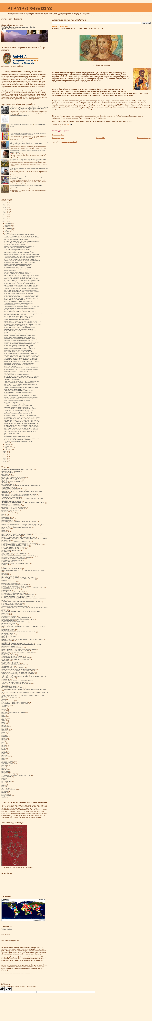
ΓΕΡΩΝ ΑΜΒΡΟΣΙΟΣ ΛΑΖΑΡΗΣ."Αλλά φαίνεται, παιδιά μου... (20, 283)
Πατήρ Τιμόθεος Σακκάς (8, 635)
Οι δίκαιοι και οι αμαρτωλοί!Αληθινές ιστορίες (14, 606)
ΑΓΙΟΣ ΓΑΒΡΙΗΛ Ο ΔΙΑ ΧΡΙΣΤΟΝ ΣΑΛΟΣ (13, 477)
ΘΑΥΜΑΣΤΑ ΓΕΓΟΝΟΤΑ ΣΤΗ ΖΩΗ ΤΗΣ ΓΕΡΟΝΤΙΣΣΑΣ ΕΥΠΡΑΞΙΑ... (22, 254)
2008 (5, 461)
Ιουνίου (7, 233)
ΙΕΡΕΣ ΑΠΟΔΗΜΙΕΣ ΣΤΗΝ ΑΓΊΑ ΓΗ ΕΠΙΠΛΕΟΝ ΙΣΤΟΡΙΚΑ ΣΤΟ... (21, 360)
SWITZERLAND (6, 781)
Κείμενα (3, 573)
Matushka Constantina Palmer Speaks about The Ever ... (19, 246)
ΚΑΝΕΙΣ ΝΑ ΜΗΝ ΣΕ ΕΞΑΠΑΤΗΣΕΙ (11, 569)
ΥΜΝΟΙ (3, 699)
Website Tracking (6, 929)
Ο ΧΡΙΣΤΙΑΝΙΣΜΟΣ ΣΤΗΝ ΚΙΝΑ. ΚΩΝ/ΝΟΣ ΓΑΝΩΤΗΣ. (18, 392)
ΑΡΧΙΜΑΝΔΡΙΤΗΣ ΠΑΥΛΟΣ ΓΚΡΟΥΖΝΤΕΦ (13, 507)
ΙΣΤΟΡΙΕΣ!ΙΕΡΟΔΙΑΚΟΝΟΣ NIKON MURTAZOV (15, 563)
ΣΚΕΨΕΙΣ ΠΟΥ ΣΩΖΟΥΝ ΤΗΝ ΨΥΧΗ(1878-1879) (15, 657)
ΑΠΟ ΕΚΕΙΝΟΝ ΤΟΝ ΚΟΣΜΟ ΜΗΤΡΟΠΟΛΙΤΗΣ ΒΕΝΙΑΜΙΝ (18, 494)
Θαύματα (4, 551)
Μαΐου (7, 443)
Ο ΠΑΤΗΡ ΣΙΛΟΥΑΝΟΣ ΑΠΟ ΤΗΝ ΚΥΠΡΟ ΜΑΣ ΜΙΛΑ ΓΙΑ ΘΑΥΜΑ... (21, 241)
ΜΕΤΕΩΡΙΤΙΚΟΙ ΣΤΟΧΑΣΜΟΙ (9, 589)
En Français (4, 729)
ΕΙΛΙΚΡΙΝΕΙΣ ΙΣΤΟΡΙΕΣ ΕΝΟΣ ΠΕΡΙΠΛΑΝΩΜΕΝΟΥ (16, 527)
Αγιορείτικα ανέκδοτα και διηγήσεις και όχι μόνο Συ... (17, 319)
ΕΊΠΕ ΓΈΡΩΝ (5, 528)
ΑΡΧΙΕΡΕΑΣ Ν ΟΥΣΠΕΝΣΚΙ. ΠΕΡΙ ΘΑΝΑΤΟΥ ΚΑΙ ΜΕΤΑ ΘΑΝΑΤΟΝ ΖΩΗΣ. (23, 503)
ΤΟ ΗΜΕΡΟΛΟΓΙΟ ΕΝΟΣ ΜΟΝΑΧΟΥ (12, 688)
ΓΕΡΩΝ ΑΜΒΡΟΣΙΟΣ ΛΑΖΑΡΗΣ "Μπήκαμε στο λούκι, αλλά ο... (20, 290)
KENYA (3, 749)
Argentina (4, 708)
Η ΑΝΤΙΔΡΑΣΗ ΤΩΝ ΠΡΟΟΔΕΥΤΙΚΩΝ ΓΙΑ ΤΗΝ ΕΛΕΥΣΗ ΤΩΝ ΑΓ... (21, 378)
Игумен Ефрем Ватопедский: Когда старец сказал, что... (19, 337)
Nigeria (3, 758)
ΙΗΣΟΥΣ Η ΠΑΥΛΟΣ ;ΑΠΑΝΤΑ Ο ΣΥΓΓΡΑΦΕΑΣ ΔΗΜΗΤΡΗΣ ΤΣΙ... (21, 423)
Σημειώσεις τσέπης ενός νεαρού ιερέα (12, 656)
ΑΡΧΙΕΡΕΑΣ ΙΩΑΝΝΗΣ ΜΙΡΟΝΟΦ (11, 501)
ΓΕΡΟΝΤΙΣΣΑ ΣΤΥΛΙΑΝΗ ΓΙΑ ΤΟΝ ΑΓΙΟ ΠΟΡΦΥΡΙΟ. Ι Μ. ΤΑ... (20, 259)
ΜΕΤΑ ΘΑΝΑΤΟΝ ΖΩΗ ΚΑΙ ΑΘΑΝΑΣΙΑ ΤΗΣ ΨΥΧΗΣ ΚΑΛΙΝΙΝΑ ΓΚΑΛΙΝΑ (22, 587)
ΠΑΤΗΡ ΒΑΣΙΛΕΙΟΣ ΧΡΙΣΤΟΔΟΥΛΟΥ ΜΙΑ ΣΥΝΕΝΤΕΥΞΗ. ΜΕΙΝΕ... (22, 275)
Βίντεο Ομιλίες (5, 517)
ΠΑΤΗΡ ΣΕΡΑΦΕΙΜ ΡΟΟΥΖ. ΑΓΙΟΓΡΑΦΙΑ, (15, 300)
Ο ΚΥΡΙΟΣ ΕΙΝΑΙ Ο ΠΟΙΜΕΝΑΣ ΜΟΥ (12, 603)
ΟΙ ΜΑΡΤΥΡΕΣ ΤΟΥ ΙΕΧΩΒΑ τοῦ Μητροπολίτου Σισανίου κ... (20, 399)
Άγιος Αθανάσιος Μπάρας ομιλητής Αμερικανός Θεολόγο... (19, 363)
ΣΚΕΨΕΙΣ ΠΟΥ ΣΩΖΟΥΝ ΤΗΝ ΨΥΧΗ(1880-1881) (15, 659)
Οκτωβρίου (8, 226)
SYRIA (3, 782)
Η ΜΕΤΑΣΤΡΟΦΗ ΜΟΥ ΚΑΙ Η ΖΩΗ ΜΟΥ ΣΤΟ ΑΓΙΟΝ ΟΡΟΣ (18, 543)
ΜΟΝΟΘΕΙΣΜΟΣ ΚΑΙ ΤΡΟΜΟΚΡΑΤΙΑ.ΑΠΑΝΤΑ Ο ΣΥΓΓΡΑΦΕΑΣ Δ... (22, 417)
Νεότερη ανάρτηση (58, 138)
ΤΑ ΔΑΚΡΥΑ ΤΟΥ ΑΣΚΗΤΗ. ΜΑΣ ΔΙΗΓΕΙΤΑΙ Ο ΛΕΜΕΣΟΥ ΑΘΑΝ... (21, 358)
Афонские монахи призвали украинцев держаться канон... (20, 257)
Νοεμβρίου (8, 225)
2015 (5, 221)
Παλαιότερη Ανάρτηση (144, 138)
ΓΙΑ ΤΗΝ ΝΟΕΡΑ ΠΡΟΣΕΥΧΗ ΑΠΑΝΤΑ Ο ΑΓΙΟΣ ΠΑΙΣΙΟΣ (19, 234)
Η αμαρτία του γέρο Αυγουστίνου (12, 434)
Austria (3, 711)
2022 (5, 209)
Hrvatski (3, 738)
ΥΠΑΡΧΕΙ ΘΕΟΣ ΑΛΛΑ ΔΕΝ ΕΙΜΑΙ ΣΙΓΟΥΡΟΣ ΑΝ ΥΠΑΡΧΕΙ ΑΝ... (21, 430)
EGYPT (3, 728)
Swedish (3, 779)
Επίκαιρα (4, 531)
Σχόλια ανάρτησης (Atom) (69, 142)
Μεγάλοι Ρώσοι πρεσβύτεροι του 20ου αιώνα (14, 584)
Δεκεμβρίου (8, 223)
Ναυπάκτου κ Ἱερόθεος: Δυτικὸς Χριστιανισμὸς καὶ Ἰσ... (18, 413)
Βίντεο (3, 515)
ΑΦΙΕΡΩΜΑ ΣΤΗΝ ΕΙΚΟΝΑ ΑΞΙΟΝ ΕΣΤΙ (14, 389)
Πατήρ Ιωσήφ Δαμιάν (7, 630)
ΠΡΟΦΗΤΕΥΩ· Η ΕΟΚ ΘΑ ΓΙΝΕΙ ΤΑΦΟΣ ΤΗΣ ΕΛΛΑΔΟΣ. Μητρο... (21, 338)
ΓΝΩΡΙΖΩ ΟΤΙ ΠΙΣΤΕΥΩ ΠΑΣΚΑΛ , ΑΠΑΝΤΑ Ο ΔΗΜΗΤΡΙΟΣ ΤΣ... (21, 418)
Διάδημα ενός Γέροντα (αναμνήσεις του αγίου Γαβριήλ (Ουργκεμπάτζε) (21, 524)
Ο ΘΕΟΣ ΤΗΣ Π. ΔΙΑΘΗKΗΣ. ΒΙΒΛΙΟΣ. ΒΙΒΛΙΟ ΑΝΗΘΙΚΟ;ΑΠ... (20, 415)
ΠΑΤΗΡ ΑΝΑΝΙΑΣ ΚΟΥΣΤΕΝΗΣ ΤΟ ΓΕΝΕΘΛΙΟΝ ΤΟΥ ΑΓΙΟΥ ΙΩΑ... (21, 285)
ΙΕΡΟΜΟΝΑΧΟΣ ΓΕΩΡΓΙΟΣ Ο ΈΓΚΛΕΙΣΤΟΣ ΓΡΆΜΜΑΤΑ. (18, 556)
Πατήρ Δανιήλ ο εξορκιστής (9, 624)
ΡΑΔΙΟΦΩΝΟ (5, 653)
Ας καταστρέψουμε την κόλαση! (10, 510)
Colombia (4, 722)
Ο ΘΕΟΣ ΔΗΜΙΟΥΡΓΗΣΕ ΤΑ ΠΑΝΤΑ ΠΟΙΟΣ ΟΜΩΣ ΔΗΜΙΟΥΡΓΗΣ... (22, 426)
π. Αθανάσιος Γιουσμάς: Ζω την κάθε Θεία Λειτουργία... (18, 251)
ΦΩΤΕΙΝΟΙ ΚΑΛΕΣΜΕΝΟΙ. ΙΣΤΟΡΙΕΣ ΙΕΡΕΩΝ (14, 703)
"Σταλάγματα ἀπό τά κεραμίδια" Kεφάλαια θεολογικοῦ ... (18, 303)
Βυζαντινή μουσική (6, 518)
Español (3, 732)
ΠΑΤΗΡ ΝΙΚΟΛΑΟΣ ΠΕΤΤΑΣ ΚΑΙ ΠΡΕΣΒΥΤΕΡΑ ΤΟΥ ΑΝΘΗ (18, 632)
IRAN (3, 742)
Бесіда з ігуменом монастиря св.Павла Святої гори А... (19, 345)
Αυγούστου (8, 230)
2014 (5, 451)
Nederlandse (5, 755)
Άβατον (6, 332)
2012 (5, 454)
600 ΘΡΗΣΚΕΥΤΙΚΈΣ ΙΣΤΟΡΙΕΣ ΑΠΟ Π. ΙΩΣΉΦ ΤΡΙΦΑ (17, 470)
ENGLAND (4, 731)
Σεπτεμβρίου (8, 228)
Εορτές (3, 530)
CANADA (4, 718)
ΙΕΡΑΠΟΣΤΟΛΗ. (6, 554)
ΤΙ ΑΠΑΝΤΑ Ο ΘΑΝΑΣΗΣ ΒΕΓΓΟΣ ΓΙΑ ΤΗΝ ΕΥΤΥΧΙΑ (18, 405)
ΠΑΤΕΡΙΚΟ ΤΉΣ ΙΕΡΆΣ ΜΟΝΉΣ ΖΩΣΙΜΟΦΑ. (14, 622)
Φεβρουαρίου (8, 447)
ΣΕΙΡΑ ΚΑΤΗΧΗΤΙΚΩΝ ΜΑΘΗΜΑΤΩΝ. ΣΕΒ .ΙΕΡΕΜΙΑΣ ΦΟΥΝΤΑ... (21, 387)
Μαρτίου (7, 446)
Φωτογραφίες (5, 705)
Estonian (3, 733)
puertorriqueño (5, 771)
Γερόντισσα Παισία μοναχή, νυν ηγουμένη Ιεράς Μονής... (19, 301)
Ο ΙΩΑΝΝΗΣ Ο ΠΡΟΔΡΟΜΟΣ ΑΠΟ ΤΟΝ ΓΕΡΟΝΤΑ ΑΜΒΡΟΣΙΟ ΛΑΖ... (22, 324)
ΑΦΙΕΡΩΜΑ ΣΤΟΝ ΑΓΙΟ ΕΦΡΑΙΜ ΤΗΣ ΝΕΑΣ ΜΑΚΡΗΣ (18, 390)
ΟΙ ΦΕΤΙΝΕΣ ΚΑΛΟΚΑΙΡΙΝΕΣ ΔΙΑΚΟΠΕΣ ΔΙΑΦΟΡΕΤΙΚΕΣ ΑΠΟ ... (21, 287)
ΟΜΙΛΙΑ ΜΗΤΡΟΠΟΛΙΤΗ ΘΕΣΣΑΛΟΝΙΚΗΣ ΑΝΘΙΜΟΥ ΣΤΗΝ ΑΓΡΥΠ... (22, 361)
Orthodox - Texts (6, 762)
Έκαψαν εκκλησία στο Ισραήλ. (12, 379)
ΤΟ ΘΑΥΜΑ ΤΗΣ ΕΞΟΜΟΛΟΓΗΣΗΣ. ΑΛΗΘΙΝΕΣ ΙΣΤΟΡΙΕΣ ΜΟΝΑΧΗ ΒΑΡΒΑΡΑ (24, 692)
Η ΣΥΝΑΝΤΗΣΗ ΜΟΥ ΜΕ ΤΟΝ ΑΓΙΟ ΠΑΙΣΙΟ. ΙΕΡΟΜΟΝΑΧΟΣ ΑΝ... (22, 280)
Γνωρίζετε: (4, 523)
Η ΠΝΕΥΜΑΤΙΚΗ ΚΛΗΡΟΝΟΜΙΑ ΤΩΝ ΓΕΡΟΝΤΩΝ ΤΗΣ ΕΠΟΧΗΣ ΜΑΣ (21, 544)
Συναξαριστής (5, 679)
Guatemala (4, 736)
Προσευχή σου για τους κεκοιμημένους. (12, 647)
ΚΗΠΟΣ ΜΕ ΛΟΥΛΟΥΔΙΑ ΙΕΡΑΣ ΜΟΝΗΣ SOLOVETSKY (17, 577)
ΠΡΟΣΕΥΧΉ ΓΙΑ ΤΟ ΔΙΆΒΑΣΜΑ (19, 116)
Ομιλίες (3, 610)
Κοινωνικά (4, 580)
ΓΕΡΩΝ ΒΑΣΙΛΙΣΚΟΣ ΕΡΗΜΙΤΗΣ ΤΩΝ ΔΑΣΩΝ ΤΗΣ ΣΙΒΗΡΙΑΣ (19, 521)
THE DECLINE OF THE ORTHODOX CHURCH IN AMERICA (20, 408)
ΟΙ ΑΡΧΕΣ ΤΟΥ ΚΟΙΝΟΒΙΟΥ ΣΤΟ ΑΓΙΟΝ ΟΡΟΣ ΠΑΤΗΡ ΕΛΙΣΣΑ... (21, 278)
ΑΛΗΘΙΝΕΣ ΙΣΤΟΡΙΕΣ (7, 484)
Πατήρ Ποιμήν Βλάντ (7, 633)
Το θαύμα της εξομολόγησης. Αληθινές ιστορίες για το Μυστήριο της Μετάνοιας (23, 689)
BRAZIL (3, 716)
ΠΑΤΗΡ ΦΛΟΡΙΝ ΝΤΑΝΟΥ (9, 636)
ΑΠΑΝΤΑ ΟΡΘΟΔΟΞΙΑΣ (30, 8)
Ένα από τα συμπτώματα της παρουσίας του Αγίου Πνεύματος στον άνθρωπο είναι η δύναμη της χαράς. (28, 134)
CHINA (3, 721)
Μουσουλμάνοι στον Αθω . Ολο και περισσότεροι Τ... (17, 334)
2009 (5, 460)
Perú (2, 766)
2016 (5, 220)
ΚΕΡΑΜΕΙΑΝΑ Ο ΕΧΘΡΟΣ (9, 576)
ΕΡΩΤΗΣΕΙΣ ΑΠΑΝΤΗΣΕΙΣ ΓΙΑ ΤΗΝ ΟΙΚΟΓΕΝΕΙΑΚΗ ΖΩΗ (18, 537)
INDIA (3, 741)
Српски (3, 792)
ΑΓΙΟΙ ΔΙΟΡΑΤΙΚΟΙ (6, 475)
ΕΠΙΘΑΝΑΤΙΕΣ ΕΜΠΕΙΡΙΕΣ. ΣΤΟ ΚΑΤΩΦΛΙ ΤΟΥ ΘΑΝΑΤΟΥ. (20, 262)
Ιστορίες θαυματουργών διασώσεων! (11, 560)
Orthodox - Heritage (7, 761)
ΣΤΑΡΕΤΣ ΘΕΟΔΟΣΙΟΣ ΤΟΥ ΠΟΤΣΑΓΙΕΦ (13, 665)
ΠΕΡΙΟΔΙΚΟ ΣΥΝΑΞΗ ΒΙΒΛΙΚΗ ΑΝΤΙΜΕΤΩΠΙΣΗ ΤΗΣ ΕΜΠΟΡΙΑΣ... (22, 355)
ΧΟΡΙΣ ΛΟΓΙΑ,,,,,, (9, 394)
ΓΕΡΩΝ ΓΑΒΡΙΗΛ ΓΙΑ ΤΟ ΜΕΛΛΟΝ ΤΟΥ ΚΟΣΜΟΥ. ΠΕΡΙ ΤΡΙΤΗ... (21, 298)
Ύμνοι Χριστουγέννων (7, 700)
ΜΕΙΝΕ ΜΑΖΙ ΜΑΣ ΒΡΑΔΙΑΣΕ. (12, 386)
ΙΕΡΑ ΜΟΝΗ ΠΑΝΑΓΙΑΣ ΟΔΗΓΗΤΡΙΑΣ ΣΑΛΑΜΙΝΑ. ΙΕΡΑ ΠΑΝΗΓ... (21, 368)
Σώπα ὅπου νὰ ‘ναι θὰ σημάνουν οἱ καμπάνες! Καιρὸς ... (19, 282)
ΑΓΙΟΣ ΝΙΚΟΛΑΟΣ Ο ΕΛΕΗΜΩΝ (10, 481)
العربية (3, 797)
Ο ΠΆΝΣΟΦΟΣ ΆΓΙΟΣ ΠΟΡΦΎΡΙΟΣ (11, 604)
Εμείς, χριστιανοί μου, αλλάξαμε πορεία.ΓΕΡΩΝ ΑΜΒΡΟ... (19, 293)
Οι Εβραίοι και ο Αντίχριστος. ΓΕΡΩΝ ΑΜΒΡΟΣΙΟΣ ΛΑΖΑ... (19, 314)
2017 (5, 218)
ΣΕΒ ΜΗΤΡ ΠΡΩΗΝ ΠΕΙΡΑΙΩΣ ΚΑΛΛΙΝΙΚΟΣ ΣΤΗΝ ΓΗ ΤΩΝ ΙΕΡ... (21, 288)
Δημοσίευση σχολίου (58, 134)
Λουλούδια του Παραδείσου (9, 583)
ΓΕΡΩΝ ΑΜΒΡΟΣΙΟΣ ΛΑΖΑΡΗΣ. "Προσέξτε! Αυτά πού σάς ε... (20, 311)
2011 (5, 456)
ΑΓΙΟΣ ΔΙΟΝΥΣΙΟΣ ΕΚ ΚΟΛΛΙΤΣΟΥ (11, 478)
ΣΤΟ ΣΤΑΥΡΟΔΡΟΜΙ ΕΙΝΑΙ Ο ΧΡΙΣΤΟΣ (12, 667)
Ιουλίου (7, 231)
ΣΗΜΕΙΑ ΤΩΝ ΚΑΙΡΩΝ (7, 655)
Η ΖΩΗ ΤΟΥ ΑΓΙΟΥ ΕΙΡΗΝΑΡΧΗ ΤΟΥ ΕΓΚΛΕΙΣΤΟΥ (16, 541)
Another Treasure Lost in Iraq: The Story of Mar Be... (17, 318)
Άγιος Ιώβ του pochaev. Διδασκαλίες (11, 480)
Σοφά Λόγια (4, 660)
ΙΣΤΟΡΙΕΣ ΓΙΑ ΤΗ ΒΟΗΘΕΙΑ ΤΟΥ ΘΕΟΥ (13, 558)
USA (2, 787)
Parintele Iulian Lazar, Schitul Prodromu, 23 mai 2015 (18, 267)
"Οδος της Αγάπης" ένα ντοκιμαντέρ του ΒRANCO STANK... (19, 308)
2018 (5, 216)
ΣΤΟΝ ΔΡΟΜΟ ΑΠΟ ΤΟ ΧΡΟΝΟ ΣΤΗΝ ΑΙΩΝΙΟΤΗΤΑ (16, 670)
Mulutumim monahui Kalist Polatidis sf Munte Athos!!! (18, 264)
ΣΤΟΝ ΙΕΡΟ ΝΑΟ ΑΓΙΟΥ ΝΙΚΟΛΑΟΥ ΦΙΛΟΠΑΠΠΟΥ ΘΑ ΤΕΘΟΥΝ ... (22, 306)
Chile (2, 719)
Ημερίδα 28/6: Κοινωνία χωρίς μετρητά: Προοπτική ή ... (18, 407)
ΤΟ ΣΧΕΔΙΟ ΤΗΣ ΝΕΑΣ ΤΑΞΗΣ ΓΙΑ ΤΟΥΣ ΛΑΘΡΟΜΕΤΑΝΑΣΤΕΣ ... (21, 381)
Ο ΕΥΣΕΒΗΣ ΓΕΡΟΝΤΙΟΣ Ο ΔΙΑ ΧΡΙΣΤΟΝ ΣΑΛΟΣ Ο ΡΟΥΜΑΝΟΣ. (20, 602)
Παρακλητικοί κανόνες (7, 620)
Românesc (4, 772)
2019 (5, 214)
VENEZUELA (5, 788)
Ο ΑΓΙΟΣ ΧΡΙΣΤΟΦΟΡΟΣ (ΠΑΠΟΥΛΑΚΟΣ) (13, 597)
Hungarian (4, 739)
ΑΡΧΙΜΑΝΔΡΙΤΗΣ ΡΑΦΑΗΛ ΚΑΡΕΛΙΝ (12, 508)
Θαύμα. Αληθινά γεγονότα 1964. (10, 550)
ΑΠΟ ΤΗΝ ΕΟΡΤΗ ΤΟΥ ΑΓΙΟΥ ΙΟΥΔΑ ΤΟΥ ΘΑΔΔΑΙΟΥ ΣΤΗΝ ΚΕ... (21, 376)
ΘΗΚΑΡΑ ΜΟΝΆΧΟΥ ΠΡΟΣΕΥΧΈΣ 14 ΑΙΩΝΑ (14, 553)
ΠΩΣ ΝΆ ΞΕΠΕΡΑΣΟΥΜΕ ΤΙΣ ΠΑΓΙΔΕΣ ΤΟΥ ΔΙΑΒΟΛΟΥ (17, 652)
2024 (5, 206)
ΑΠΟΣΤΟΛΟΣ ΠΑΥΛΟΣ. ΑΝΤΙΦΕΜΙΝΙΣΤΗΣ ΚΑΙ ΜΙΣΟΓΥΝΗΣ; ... (21, 425)
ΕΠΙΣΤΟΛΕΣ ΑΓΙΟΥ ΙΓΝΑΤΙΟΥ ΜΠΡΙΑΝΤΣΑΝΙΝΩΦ (16, 534)
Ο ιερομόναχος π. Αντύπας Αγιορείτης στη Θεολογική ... (18, 412)
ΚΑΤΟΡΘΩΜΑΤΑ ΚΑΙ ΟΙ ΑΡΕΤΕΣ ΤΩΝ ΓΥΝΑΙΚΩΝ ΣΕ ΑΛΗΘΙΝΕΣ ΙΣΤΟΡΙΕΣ (23, 570)
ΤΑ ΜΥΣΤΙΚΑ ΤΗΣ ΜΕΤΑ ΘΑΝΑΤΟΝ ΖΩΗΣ (13, 682)
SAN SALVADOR (6, 777)
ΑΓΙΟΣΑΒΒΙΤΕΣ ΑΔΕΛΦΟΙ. (11, 402)
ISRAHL (3, 745)
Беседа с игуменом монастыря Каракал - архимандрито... (19, 335)
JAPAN (3, 748)
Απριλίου (7, 444)
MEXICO (3, 754)
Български (4, 791)
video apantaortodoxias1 (8, 789)
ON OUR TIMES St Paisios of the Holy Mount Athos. (17, 272)
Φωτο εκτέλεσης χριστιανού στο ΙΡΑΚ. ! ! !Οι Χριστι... (17, 400)
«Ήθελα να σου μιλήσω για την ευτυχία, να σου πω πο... (18, 404)
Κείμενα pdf (4, 574)
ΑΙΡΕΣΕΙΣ (4, 482)
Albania (3, 706)
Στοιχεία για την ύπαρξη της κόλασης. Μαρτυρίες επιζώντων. (18, 669)
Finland (3, 735)
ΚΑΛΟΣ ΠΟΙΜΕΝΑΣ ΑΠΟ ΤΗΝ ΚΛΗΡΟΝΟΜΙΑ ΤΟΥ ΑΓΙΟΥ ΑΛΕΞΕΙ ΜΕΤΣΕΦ (23, 566)
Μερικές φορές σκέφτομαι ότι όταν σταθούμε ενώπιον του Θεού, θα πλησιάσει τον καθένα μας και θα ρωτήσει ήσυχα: (28, 160)
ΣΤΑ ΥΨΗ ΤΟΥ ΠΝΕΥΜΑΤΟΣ (9, 662)
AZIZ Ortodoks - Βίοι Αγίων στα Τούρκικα (13, 712)
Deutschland (5, 726)
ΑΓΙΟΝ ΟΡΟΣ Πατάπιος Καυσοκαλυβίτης (14, 244)
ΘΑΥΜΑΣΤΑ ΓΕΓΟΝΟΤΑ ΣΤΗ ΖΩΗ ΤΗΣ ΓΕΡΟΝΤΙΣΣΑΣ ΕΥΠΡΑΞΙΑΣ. (22, 256)
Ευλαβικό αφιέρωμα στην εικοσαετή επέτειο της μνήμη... (18, 309)
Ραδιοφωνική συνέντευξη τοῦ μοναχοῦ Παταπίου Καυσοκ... (19, 252)
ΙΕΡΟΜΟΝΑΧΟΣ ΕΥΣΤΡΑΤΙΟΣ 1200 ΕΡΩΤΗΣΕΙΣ (15, 557)
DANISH (3, 725)
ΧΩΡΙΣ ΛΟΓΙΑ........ (9, 373)
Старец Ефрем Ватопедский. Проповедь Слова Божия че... (20, 348)
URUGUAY (4, 785)
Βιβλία (3, 514)
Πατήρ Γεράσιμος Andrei (8, 623)
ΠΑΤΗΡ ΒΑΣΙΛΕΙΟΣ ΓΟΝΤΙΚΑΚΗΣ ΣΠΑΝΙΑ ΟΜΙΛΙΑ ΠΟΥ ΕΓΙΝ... (21, 384)
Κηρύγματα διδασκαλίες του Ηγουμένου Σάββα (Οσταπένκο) (18, 579)
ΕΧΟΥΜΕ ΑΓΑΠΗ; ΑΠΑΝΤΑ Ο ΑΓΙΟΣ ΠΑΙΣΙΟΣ (16, 239)
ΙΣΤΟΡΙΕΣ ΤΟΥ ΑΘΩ (7, 561)
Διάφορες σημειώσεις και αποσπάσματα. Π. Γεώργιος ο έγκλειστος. (20, 525)
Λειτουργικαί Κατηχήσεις (8, 581)
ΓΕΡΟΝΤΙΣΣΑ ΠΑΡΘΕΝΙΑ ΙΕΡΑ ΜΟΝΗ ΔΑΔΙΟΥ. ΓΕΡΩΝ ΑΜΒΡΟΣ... (22, 291)
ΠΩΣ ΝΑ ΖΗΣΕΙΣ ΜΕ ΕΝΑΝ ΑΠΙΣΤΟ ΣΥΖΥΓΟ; (14, 650)
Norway (3, 759)
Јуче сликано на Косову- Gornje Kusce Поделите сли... (19, 269)
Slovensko (4, 778)
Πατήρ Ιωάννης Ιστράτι (7, 629)
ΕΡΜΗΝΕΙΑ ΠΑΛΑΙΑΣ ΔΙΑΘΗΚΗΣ (11, 536)
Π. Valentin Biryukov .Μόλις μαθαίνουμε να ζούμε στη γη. (17, 619)
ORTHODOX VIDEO (7, 764)
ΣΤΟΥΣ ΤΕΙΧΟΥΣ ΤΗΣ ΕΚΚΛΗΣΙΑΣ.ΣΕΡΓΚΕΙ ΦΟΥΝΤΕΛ (17, 672)
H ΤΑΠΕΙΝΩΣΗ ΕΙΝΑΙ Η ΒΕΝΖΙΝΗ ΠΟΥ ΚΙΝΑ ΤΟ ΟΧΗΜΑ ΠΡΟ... (21, 353)
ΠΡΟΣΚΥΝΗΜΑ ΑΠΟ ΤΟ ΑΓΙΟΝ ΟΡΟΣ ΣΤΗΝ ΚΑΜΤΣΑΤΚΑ (18, 649)
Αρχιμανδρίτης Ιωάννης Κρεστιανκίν (11, 505)
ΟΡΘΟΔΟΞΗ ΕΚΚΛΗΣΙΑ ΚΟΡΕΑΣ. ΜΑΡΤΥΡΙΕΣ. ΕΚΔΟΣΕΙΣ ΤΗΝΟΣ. (22, 260)
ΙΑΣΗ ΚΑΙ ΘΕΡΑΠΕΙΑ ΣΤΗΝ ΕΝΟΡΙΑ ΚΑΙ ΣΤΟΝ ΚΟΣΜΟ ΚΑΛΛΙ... (21, 397)
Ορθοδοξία (59, 126)
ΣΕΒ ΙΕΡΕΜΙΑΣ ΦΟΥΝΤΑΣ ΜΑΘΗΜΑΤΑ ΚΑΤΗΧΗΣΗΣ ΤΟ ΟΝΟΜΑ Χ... (22, 321)
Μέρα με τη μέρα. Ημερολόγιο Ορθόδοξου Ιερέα (15, 586)
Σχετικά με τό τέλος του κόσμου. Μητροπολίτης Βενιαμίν (17, 680)
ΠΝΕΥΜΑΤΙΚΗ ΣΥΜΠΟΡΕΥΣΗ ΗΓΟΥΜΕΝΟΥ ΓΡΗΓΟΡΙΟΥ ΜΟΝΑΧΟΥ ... (23, 313)
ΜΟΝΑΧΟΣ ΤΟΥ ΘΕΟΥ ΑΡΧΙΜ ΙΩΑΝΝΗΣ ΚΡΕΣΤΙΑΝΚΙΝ (17, 596)
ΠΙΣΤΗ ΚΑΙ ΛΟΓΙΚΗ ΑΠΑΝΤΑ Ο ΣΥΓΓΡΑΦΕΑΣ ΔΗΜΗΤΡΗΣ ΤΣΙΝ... (21, 428)
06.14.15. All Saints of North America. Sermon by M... (18, 439)
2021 (5, 211)
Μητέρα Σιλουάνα (6, 590)
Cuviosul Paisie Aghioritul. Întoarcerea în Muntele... (17, 436)
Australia (3, 709)
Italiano (3, 746)
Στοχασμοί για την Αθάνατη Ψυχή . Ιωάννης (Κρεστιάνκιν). (17, 673)
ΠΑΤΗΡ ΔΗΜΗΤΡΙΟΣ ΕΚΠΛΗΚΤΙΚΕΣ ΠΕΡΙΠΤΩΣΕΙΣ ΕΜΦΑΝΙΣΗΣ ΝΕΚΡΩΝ (23, 626)
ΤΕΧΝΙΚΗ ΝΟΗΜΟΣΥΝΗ (8, 686)
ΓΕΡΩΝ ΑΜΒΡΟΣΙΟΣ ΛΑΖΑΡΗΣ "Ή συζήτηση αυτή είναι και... (20, 326)
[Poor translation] (8, 989)
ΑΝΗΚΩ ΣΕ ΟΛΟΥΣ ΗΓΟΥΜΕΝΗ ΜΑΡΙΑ (13, 490)
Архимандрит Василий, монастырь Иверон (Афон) (18, 347)
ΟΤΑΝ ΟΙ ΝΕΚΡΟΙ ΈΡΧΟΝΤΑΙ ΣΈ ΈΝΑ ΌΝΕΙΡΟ (15, 617)
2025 (5, 204)
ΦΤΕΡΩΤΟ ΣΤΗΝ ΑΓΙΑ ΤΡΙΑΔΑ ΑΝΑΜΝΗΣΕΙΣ (14, 702)
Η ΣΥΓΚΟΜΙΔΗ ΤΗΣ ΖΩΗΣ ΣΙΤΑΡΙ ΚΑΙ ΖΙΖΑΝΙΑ (15, 546)
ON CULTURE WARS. (10, 270)
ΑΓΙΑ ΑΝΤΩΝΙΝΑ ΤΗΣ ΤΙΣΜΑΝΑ (10, 471)
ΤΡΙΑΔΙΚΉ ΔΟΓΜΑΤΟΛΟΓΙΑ (9, 698)
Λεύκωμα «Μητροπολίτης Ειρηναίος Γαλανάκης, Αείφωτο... (19, 382)
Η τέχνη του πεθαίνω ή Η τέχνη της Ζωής (13, 547)
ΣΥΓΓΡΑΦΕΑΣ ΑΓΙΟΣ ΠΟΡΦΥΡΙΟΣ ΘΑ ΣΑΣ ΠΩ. (16, 274)
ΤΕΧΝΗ (3, 685)
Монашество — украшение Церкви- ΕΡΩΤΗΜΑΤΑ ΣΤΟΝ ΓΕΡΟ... (21, 342)
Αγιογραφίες (4, 474)
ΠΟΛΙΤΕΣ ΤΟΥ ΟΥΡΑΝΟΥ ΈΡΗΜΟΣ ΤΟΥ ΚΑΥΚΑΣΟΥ (17, 643)
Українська (4, 794)
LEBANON (4, 752)
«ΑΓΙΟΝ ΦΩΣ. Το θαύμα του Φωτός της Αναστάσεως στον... (19, 277)
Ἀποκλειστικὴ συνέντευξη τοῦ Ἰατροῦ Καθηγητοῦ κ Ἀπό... (19, 371)
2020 (5, 213)
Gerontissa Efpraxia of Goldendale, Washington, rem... (18, 242)
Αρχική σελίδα (100, 138)
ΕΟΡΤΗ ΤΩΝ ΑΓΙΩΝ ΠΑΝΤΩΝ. (12, 433)
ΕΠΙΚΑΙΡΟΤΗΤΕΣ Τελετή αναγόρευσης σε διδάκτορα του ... (19, 305)
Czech (3, 723)
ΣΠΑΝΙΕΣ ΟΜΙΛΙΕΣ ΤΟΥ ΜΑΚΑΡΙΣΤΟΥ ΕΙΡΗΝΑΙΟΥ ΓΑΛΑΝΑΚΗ (21, 356)
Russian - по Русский (7, 774)
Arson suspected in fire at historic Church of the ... (17, 374)
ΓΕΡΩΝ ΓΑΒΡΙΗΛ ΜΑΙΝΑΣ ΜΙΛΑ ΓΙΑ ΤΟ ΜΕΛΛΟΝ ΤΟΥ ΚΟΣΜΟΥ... (21, 296)
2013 (5, 453)
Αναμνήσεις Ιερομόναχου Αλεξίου (10, 488)
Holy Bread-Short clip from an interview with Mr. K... (17, 247)
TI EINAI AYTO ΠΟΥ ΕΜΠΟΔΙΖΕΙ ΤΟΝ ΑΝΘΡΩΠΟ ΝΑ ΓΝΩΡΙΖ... (21, 236)
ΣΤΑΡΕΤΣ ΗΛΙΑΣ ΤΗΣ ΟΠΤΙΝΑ (10, 663)
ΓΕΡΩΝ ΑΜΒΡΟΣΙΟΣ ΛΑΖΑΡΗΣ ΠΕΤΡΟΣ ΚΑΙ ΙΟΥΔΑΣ (79, 28)
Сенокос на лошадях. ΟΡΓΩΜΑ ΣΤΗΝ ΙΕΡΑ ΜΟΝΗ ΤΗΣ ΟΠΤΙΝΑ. (21, 438)
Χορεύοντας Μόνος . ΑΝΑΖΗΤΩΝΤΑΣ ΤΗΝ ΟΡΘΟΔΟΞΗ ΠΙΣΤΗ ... (21, 322)
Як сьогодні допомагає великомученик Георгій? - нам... (19, 340)
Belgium (3, 713)
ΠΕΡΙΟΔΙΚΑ (4, 637)
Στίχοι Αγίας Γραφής (7, 666)
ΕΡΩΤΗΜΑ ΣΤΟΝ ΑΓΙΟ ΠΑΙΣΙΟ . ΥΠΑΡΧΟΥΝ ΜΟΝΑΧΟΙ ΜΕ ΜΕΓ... (21, 238)
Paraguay (4, 765)
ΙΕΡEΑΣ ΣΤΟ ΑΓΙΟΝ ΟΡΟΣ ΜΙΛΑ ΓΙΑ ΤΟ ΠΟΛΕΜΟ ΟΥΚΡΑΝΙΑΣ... (21, 295)
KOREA (3, 751)
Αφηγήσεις (4, 511)
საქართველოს (6, 795)
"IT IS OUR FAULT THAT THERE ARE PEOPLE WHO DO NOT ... (21, 431)
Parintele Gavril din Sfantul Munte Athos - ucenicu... (17, 265)
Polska (3, 768)
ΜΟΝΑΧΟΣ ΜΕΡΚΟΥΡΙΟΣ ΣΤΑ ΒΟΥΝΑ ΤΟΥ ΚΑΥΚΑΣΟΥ (17, 594)
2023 (5, 207)
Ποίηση (3, 642)
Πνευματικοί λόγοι (6, 640)
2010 (5, 458)
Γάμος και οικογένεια (7, 520)
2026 (5, 202)
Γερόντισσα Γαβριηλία (10, 366)
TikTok (3, 784)
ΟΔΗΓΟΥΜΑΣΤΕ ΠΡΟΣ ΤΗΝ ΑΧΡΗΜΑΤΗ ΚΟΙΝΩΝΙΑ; (18, 351)
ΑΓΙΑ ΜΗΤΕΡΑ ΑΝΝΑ (7, 472)
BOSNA (3, 715)
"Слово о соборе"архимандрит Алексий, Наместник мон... (20, 343)
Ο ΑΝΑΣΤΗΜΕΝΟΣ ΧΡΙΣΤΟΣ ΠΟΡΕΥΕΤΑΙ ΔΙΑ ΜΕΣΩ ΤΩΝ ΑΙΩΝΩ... (22, 369)
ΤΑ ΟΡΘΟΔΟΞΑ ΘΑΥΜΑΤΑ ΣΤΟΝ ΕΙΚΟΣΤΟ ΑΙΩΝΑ (16, 683)
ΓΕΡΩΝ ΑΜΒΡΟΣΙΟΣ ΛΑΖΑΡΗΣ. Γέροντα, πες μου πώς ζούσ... (20, 330)
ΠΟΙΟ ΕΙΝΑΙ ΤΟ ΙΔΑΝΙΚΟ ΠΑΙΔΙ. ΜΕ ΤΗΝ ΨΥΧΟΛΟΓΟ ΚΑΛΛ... (20, 395)
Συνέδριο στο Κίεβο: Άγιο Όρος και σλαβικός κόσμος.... (18, 350)
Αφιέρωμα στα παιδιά (7, 513)
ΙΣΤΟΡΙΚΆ (4, 564)
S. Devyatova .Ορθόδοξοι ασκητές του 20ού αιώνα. (16, 775)
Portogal (3, 769)
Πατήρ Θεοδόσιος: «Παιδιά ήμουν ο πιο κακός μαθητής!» (19, 329)
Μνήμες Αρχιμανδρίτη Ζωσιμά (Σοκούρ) (12, 591)
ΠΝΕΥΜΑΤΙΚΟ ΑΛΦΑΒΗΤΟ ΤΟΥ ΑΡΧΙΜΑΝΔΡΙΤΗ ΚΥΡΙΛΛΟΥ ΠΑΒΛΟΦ (22, 639)
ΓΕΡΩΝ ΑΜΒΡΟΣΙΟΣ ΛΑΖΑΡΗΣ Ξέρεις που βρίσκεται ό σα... (20, 327)
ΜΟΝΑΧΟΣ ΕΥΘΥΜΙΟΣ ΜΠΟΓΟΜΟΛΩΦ (13, 593)
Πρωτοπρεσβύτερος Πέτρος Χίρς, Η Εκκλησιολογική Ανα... (19, 364)
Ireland (3, 744)
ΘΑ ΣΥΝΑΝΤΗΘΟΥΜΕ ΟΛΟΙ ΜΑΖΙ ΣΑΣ (12, 548)
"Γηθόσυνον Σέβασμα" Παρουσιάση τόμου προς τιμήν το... (19, 410)
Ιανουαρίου (8, 449)
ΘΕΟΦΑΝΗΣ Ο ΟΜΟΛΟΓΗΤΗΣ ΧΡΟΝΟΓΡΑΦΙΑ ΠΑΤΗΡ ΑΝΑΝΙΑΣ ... (22, 420)
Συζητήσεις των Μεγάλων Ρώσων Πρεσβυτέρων (15, 675)
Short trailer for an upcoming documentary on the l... (17, 249)
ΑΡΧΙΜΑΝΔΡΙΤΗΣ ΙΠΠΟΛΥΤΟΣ (10, 504)
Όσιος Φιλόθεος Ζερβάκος (8, 616)
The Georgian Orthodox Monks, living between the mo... (18, 441)
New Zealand (5, 756)
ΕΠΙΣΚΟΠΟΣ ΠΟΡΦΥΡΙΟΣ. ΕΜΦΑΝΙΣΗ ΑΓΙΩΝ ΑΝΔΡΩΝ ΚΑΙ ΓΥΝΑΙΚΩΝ (22, 533)
